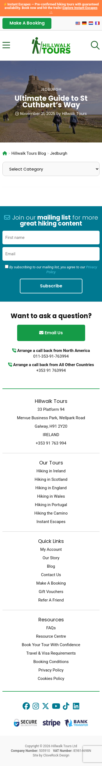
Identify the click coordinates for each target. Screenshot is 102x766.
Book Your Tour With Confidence (51, 644)
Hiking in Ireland (51, 471)
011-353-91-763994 (51, 356)
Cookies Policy (51, 678)
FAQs (51, 627)
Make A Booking (27, 23)
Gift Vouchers (51, 591)
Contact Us (51, 574)
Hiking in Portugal (51, 504)
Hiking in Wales (51, 496)
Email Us (51, 333)
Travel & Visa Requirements (51, 653)
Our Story (51, 557)
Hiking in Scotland (51, 479)
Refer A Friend (51, 600)
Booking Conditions (51, 661)
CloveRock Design (56, 755)
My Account (51, 549)
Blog (51, 566)
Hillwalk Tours (74, 113)
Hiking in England (51, 487)
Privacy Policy (50, 670)
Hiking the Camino (50, 513)
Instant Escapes (50, 521)
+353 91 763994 (51, 370)
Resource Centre (51, 636)
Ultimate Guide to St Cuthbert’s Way (51, 101)
